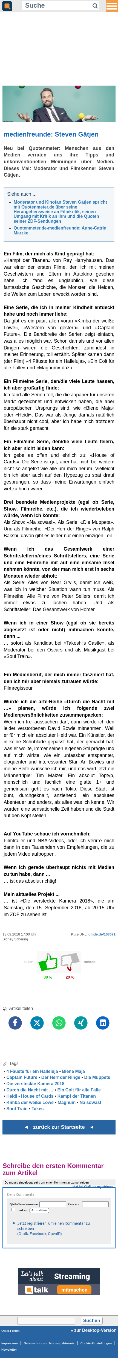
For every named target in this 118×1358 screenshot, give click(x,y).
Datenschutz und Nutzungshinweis (49, 1343)
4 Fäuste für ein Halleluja (32, 1071)
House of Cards (37, 1096)
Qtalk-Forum (10, 1330)
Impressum (9, 1343)
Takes (37, 1108)
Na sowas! (90, 1102)
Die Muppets (97, 1077)
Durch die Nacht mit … (29, 1090)
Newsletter (9, 1349)
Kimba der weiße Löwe (29, 1102)
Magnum (66, 1102)
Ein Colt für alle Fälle (79, 1090)
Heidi (11, 1096)
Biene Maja (73, 1071)
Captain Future (21, 1077)
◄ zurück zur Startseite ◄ (59, 1127)
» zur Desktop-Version (94, 1330)
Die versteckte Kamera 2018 (35, 1083)
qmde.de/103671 (102, 934)
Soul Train (16, 1108)
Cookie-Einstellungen (96, 1343)
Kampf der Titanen (76, 1096)
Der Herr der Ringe (60, 1077)
